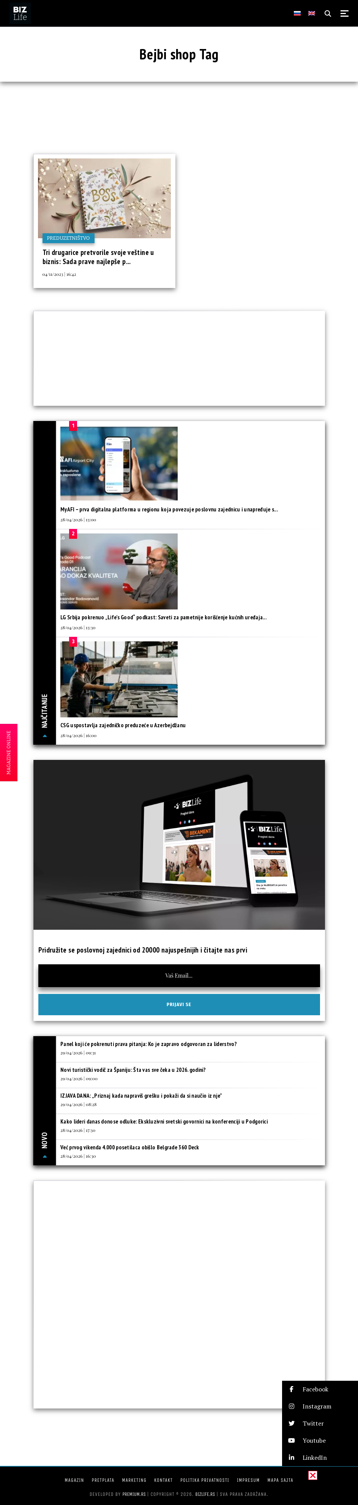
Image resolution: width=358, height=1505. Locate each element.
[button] (320, 1389)
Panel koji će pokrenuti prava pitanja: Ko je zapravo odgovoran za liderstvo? (148, 1044)
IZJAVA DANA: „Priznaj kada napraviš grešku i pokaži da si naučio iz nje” (141, 1095)
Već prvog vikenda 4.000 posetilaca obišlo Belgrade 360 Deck (129, 1147)
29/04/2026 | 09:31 (78, 1052)
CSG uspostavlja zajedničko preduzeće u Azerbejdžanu (123, 725)
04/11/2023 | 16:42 (59, 274)
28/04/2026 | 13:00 (78, 519)
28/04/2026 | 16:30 (78, 1156)
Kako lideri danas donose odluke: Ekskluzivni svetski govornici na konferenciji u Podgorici (164, 1121)
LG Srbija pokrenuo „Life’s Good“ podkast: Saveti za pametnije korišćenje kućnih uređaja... (163, 617)
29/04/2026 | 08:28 (78, 1104)
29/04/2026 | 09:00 (79, 1078)
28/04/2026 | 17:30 (77, 1130)
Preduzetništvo (68, 238)
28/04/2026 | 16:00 (78, 735)
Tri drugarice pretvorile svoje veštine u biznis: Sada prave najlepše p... (98, 257)
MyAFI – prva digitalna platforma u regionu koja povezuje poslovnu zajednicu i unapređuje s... (169, 509)
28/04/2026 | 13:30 (77, 627)
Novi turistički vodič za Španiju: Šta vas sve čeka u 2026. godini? (133, 1069)
